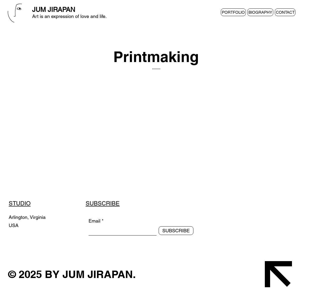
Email (94, 221)
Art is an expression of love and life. (69, 16)
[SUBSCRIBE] (176, 230)
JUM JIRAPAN (53, 9)
